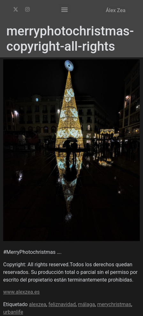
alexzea (37, 304)
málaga (86, 304)
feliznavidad (62, 304)
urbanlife (13, 312)
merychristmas (114, 304)
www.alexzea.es (21, 292)
